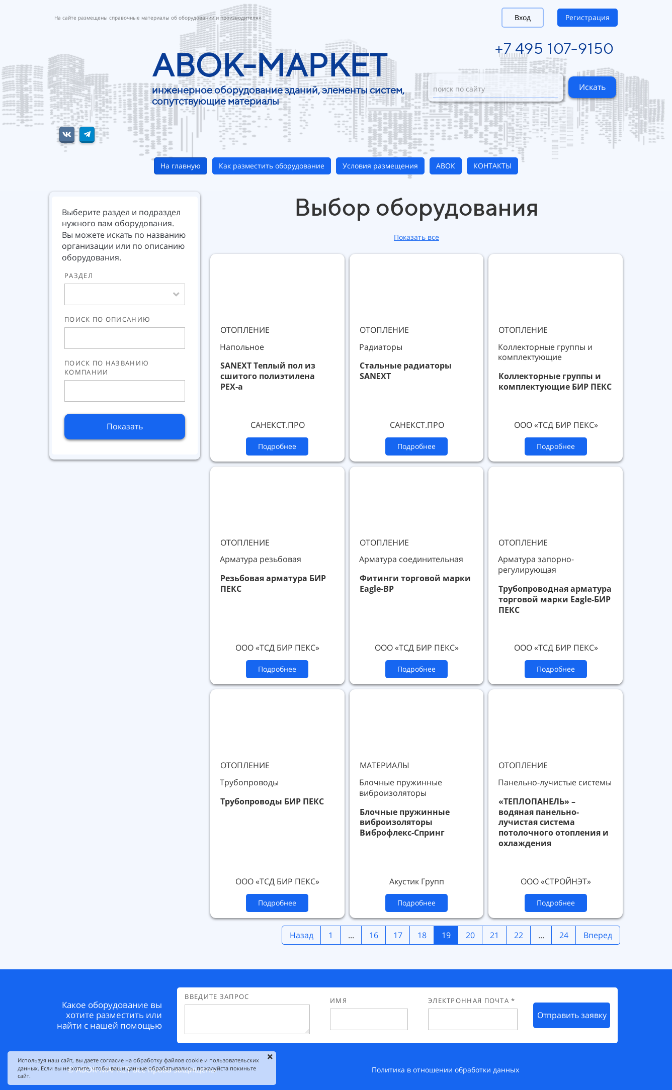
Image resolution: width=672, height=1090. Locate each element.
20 (470, 935)
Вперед (597, 935)
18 (422, 935)
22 (518, 935)
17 (397, 935)
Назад (301, 935)
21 (494, 935)
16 (373, 935)
